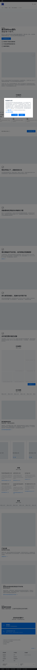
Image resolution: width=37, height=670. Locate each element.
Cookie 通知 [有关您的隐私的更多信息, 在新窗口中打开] (7, 112)
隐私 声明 (9, 110)
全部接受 (21, 114)
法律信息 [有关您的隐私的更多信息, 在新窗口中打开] (11, 112)
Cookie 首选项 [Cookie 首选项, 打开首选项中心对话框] (14, 114)
